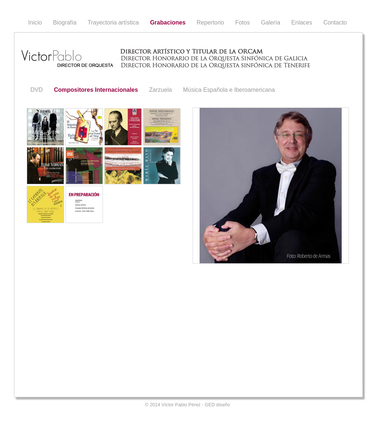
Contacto (335, 22)
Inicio (35, 22)
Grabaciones (168, 22)
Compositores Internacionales (96, 90)
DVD (36, 90)
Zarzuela (160, 90)
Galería (270, 22)
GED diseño (217, 404)
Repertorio (210, 22)
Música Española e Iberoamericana (229, 90)
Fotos (242, 22)
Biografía (65, 22)
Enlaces (302, 22)
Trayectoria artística (113, 22)
